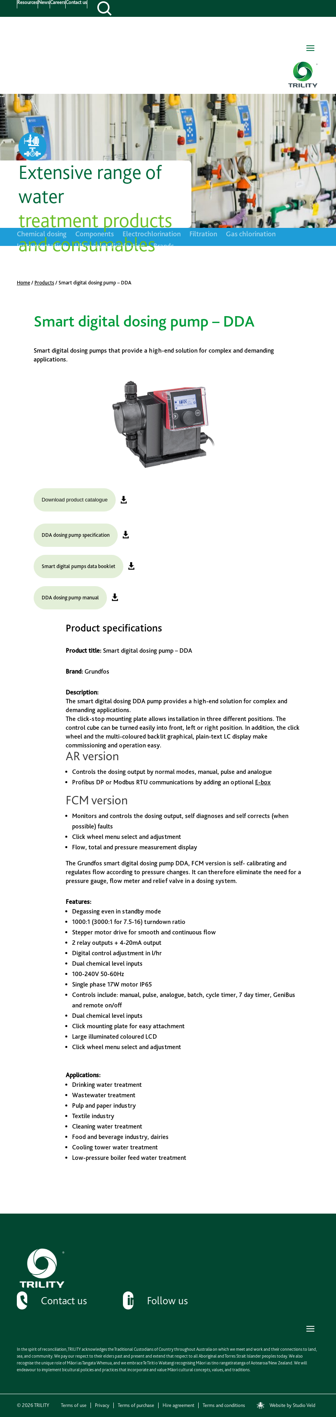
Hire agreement (178, 1405)
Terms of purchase (136, 1405)
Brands (163, 246)
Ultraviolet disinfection (110, 246)
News (44, 2)
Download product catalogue (75, 500)
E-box (263, 782)
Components (94, 234)
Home (23, 283)
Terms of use (74, 1405)
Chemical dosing (41, 234)
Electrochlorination (152, 234)
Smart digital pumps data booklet (78, 566)
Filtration (203, 234)
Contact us (76, 2)
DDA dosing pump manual (70, 598)
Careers (57, 2)
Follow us (167, 1300)
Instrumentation (41, 246)
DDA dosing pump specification (76, 535)
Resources (27, 2)
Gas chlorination (251, 234)
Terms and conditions (224, 1405)
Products (44, 283)
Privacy (102, 1405)
